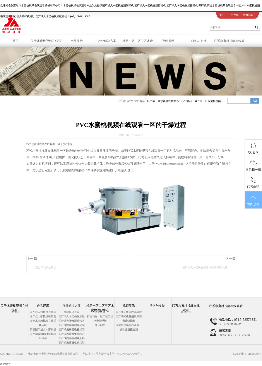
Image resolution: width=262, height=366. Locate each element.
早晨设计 (101, 353)
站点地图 (238, 353)
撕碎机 (43, 325)
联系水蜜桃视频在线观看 (229, 43)
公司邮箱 (248, 15)
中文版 (235, 15)
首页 (15, 41)
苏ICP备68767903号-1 (129, 353)
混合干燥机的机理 (45, 267)
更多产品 (100, 320)
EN (222, 15)
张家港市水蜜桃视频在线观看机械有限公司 (53, 353)
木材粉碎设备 (71, 312)
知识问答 (100, 325)
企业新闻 (100, 312)
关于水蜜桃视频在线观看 (46, 43)
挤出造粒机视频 (129, 329)
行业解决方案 (107, 41)
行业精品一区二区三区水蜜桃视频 (201, 101)
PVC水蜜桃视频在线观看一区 (43, 144)
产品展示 (76, 41)
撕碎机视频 (128, 320)
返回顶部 (253, 200)
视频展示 (168, 41)
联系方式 (186, 312)
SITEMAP (253, 353)
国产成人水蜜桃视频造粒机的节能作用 (204, 267)
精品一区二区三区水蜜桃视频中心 (137, 43)
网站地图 (5, 364)
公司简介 (14, 312)
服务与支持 (198, 41)
